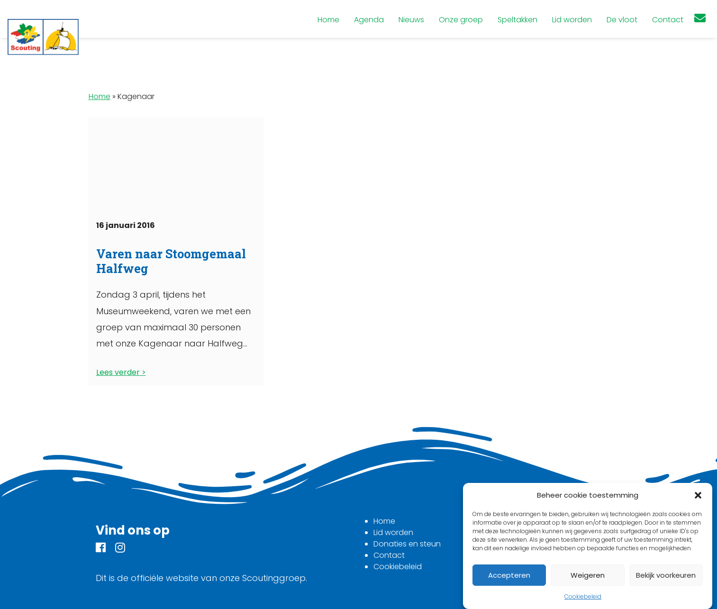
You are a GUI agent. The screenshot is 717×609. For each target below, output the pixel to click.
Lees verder (118, 372)
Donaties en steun (407, 543)
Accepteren (509, 575)
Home (99, 96)
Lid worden (393, 532)
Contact (389, 555)
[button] (698, 495)
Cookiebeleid (582, 596)
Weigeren (588, 575)
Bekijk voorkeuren (666, 575)
